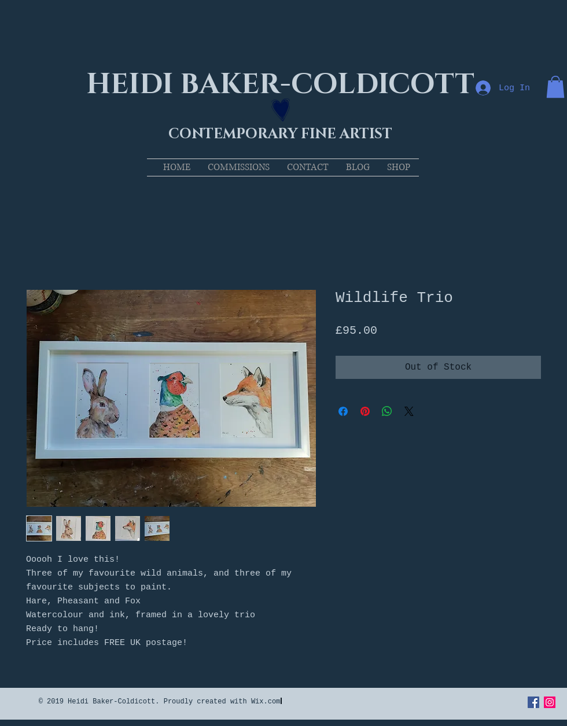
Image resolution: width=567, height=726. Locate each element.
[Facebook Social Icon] (533, 702)
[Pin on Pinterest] (365, 411)
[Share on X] (409, 411)
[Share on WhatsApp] (387, 411)
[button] (555, 87)
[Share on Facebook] (343, 411)
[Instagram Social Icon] (549, 702)
